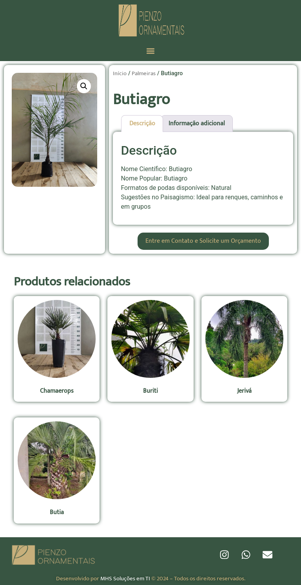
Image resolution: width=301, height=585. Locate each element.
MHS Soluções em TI (125, 578)
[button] (150, 50)
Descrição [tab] (142, 123)
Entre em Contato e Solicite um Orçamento (203, 241)
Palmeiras (144, 73)
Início (120, 73)
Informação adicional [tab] (197, 123)
